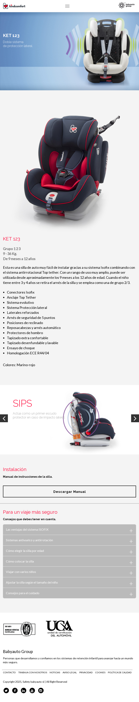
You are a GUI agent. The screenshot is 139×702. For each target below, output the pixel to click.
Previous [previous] (4, 418)
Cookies (100, 672)
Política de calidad (120, 672)
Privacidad (86, 672)
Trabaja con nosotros (32, 672)
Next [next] (135, 418)
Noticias (55, 672)
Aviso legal (70, 672)
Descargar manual (69, 492)
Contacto (9, 672)
